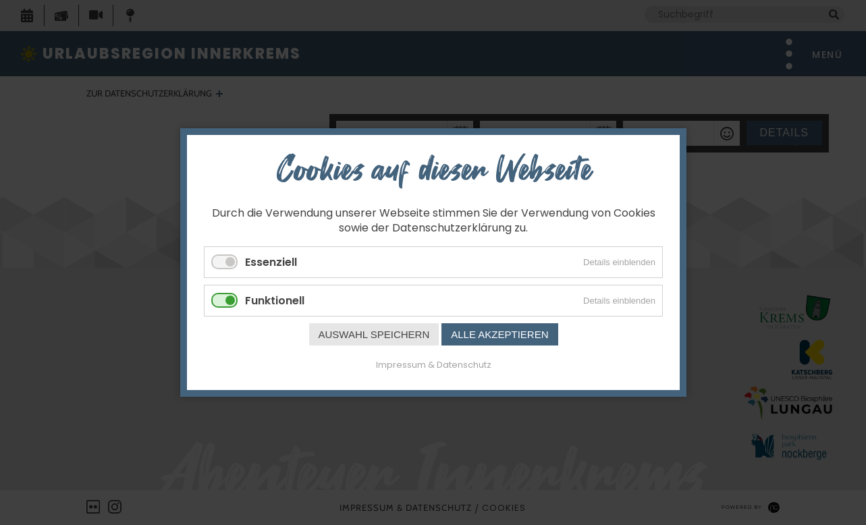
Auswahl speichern (373, 334)
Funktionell (274, 300)
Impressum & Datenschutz (433, 364)
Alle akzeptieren (499, 334)
